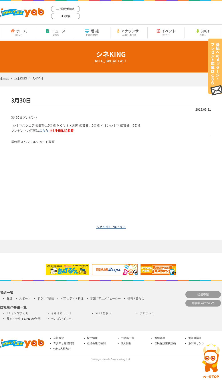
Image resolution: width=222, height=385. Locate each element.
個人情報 (126, 343)
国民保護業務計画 (165, 343)
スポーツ (25, 298)
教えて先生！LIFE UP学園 (24, 318)
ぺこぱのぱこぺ (61, 318)
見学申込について (203, 303)
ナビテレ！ (147, 313)
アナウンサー (129, 32)
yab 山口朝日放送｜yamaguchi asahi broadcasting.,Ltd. (22, 12)
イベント (166, 32)
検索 (67, 16)
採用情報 (92, 338)
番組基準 (160, 338)
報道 (9, 298)
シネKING (20, 78)
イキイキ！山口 (61, 313)
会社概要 (58, 338)
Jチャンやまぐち (17, 313)
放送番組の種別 (96, 343)
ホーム (18, 32)
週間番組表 (67, 9)
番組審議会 (195, 338)
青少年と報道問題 (64, 343)
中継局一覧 (127, 338)
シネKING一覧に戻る (111, 227)
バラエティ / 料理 (72, 298)
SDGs (202, 32)
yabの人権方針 (62, 348)
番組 (92, 32)
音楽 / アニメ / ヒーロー (105, 298)
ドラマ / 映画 (45, 298)
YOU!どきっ (103, 313)
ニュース (55, 32)
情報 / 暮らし (135, 298)
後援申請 (203, 294)
